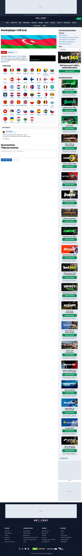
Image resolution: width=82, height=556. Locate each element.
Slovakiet (25, 114)
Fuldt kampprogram (35, 59)
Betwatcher (67, 22)
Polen (32, 105)
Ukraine (12, 122)
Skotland (19, 114)
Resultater (11, 52)
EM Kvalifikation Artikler (65, 44)
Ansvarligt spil (45, 542)
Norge (25, 105)
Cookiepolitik (64, 542)
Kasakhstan (52, 90)
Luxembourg (39, 97)
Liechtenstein (26, 97)
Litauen (32, 97)
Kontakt (63, 531)
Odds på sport (8, 533)
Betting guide (37, 26)
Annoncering (64, 535)
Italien (45, 90)
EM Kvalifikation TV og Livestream (67, 39)
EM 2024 (6, 61)
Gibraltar (5, 90)
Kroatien (12, 97)
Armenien (18, 73)
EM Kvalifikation (63, 35)
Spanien (39, 114)
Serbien (12, 114)
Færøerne (45, 82)
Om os (62, 533)
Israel (39, 90)
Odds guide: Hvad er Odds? (48, 539)
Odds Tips (7, 531)
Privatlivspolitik (64, 539)
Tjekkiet (52, 114)
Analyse (4, 52)
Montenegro (5, 105)
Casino (44, 26)
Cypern (5, 82)
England (19, 82)
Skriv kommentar (6, 160)
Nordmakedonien (20, 105)
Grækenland (12, 90)
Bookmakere (26, 22)
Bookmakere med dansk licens (30, 537)
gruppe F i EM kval (16, 56)
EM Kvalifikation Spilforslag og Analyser (69, 37)
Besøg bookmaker (69, 71)
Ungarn (18, 122)
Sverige (9, 58)
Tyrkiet (5, 122)
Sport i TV (59, 22)
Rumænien (45, 105)
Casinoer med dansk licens (29, 539)
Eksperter (7, 537)
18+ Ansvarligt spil (47, 553)
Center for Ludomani (10, 542)
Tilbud (24, 542)
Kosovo (5, 97)
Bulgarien (52, 73)
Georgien (52, 82)
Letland (18, 97)
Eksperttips (14, 22)
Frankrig (39, 82)
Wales (25, 122)
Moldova (52, 97)
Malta (45, 97)
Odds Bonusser (27, 533)
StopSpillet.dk (55, 15)
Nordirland (11, 105)
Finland (32, 82)
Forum (46, 22)
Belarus (32, 73)
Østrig (5, 58)
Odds (20, 22)
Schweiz (5, 114)
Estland (13, 58)
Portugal (39, 105)
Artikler (41, 22)
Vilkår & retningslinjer (66, 537)
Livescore (52, 22)
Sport (7, 22)
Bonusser (34, 22)
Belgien (19, 58)
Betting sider (26, 531)
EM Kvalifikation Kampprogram (66, 42)
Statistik (74, 22)
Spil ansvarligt (28, 15)
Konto (79, 18)
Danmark (12, 82)
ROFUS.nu (38, 15)
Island (32, 90)
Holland (18, 90)
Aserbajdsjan (26, 73)
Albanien (5, 73)
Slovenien (32, 114)
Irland (25, 90)
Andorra (12, 73)
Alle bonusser (64, 458)
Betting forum (45, 531)
